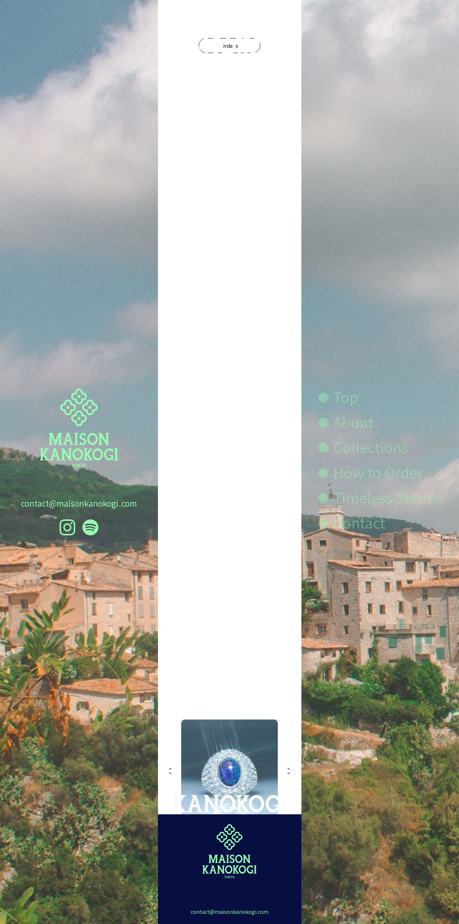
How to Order (378, 472)
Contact (359, 522)
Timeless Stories (387, 497)
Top (345, 396)
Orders (229, 138)
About (353, 421)
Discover (229, 410)
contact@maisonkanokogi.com (79, 503)
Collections (229, 672)
